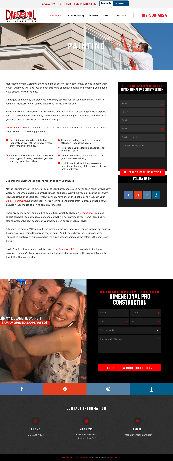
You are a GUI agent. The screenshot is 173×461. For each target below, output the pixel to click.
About (107, 15)
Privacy (113, 457)
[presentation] (138, 163)
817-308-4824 (154, 15)
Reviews (93, 15)
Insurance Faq (75, 15)
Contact (121, 15)
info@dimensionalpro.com (138, 434)
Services (55, 15)
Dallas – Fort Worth (16, 200)
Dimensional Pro (15, 127)
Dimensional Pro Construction (76, 457)
